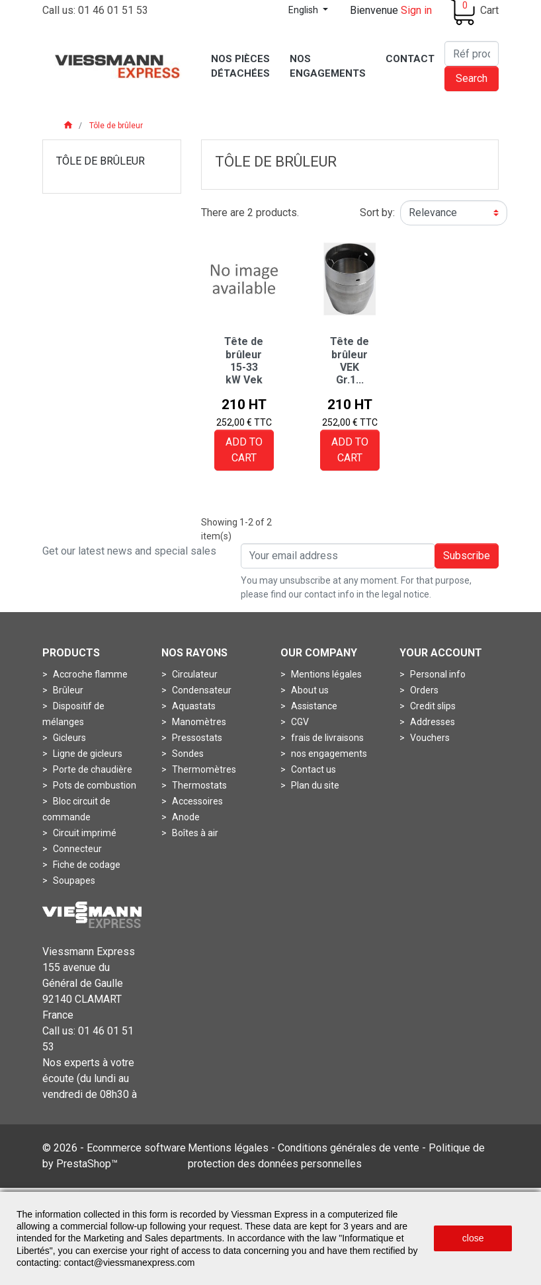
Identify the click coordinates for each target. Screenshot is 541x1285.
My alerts (428, 753)
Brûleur (67, 690)
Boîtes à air (194, 833)
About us (309, 690)
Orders (423, 690)
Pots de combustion (93, 785)
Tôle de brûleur (100, 161)
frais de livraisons (326, 737)
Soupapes (73, 880)
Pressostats (196, 737)
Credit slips (432, 706)
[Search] (471, 53)
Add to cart (244, 450)
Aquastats (193, 706)
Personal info (437, 674)
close (473, 1238)
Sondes (187, 753)
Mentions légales (325, 674)
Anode (185, 817)
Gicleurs (68, 737)
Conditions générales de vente (348, 1190)
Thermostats (198, 785)
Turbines (70, 896)
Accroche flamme (89, 674)
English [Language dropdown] (304, 10)
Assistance (313, 706)
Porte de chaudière (91, 769)
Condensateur (200, 690)
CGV (299, 722)
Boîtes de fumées (208, 848)
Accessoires (196, 801)
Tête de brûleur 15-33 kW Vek (243, 360)
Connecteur (76, 848)
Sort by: (377, 212)
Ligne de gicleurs (86, 753)
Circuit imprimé (83, 833)
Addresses (431, 722)
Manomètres (198, 722)
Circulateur (194, 674)
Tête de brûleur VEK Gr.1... (349, 360)
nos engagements (328, 753)
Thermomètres (203, 769)
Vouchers (429, 737)
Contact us (312, 769)
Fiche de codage (85, 864)
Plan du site (314, 785)
